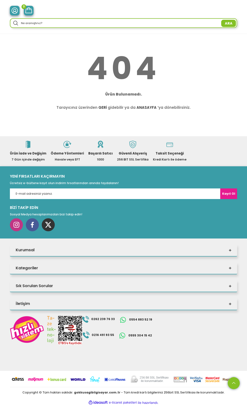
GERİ (102, 107)
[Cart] (29, 10)
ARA (229, 23)
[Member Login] (15, 10)
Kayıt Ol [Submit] (228, 194)
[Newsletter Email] (123, 193)
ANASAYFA (147, 107)
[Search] (123, 23)
